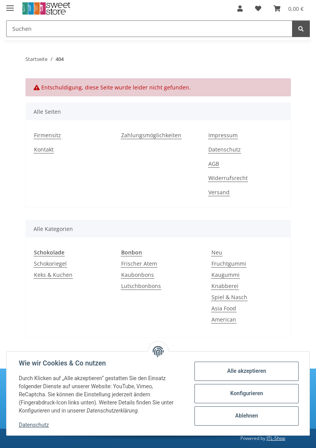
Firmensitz (47, 135)
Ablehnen (246, 416)
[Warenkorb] (288, 8)
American (223, 319)
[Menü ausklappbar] (10, 5)
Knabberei (224, 286)
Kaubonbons (137, 274)
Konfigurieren (246, 393)
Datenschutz (34, 425)
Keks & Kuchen (53, 274)
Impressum (223, 135)
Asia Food (223, 308)
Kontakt (44, 149)
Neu (216, 252)
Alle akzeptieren (246, 371)
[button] (240, 8)
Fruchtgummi (228, 263)
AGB (213, 163)
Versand (219, 192)
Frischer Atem (139, 263)
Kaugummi (225, 274)
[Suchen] (149, 28)
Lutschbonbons (141, 286)
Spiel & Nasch (229, 297)
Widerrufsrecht (228, 178)
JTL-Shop (276, 438)
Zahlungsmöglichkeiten (151, 135)
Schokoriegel (50, 263)
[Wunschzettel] (258, 8)
